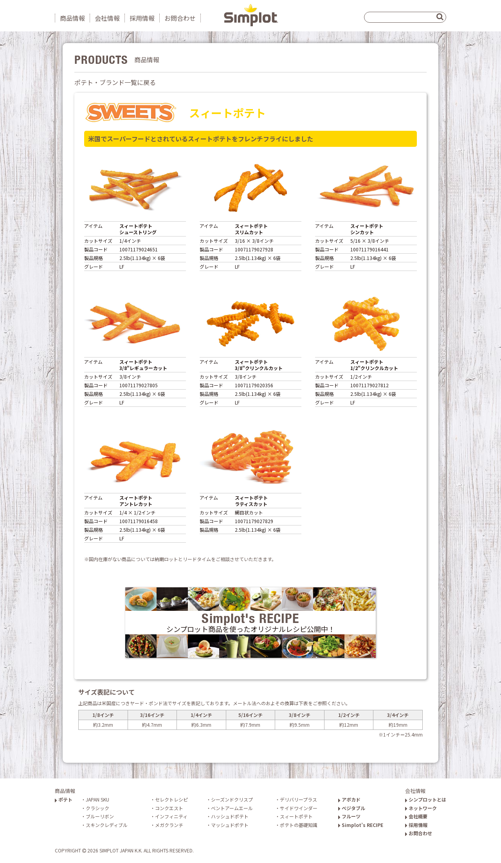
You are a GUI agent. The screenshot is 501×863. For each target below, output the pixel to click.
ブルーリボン (100, 816)
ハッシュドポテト (230, 816)
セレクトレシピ (171, 799)
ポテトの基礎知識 (298, 824)
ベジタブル (351, 808)
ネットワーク (421, 808)
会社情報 (107, 18)
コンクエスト (169, 808)
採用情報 (142, 18)
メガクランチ (169, 824)
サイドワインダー (298, 808)
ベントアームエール (232, 808)
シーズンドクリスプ (232, 799)
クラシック (97, 808)
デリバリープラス (298, 799)
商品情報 (72, 18)
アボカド (349, 799)
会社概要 (416, 816)
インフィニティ (171, 816)
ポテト (63, 799)
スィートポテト (296, 816)
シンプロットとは (425, 799)
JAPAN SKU (97, 799)
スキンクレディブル (107, 824)
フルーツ (349, 816)
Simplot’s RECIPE (360, 824)
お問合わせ (180, 18)
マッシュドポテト (230, 824)
